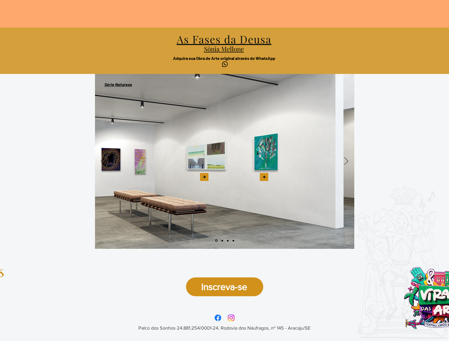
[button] (204, 177)
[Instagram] (231, 317)
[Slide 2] (222, 240)
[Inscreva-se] (224, 286)
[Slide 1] (216, 241)
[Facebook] (218, 317)
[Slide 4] (233, 240)
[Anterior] (103, 161)
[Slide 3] (228, 240)
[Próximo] (346, 161)
